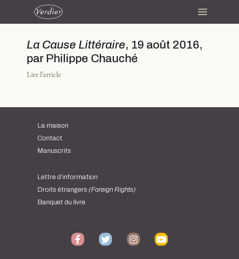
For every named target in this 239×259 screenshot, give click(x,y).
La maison (52, 125)
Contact (49, 138)
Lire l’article (44, 74)
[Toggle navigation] (202, 12)
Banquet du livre (61, 202)
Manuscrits (54, 150)
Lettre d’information (67, 177)
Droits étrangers (86, 189)
